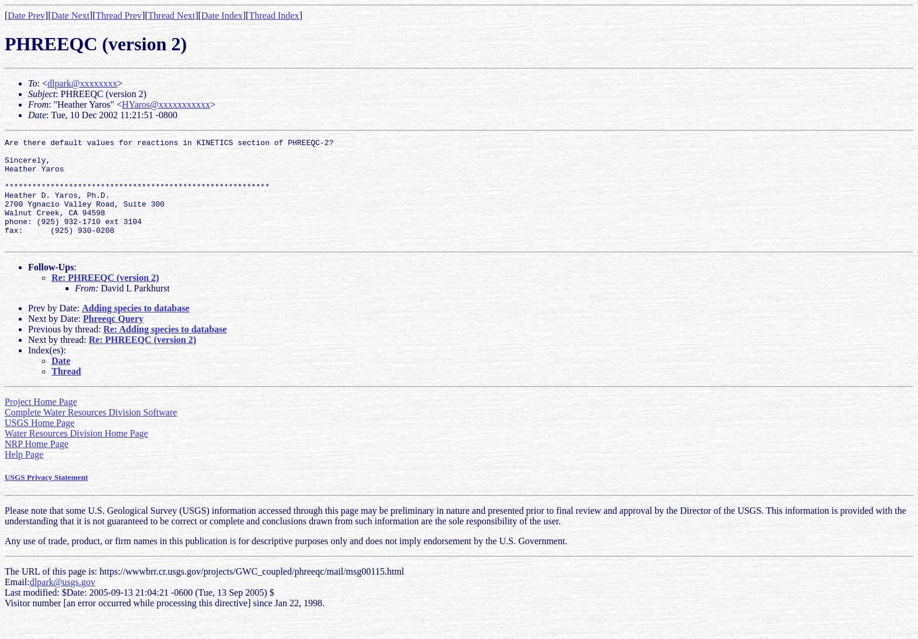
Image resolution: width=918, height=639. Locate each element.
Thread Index (274, 15)
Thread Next (171, 15)
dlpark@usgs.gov (62, 603)
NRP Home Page (36, 465)
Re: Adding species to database (165, 350)
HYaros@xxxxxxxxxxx (166, 104)
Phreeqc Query (113, 340)
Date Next (71, 15)
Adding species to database (136, 329)
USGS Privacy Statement (46, 498)
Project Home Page (41, 423)
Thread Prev (118, 15)
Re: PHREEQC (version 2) (105, 299)
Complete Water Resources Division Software (91, 433)
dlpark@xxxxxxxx (82, 83)
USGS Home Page (39, 444)
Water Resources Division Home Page (76, 454)
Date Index (222, 15)
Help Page (24, 475)
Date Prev (26, 15)
